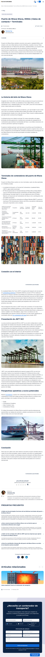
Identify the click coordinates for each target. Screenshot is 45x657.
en (37, 1)
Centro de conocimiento (7, 14)
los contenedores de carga (19, 315)
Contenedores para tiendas (32, 284)
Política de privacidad (30, 648)
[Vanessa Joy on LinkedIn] (3, 496)
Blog (3, 10)
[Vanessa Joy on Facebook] (1, 496)
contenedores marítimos (9, 292)
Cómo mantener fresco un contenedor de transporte (15, 585)
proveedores (9, 394)
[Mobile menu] (43, 2)
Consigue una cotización (35, 655)
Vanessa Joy (8, 31)
